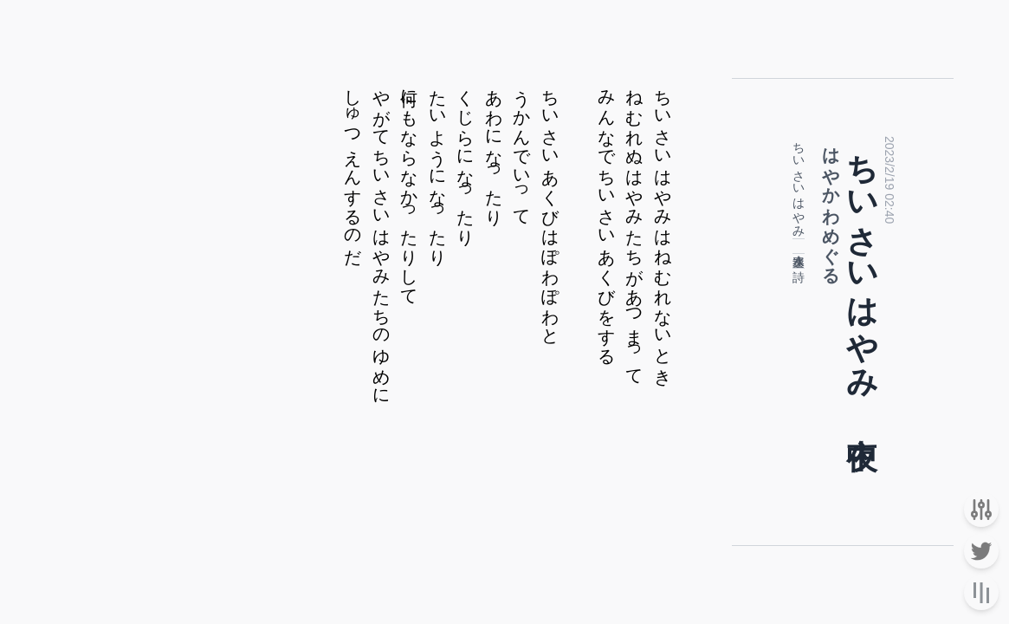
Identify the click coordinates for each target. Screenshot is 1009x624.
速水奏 (798, 250)
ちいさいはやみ (798, 182)
